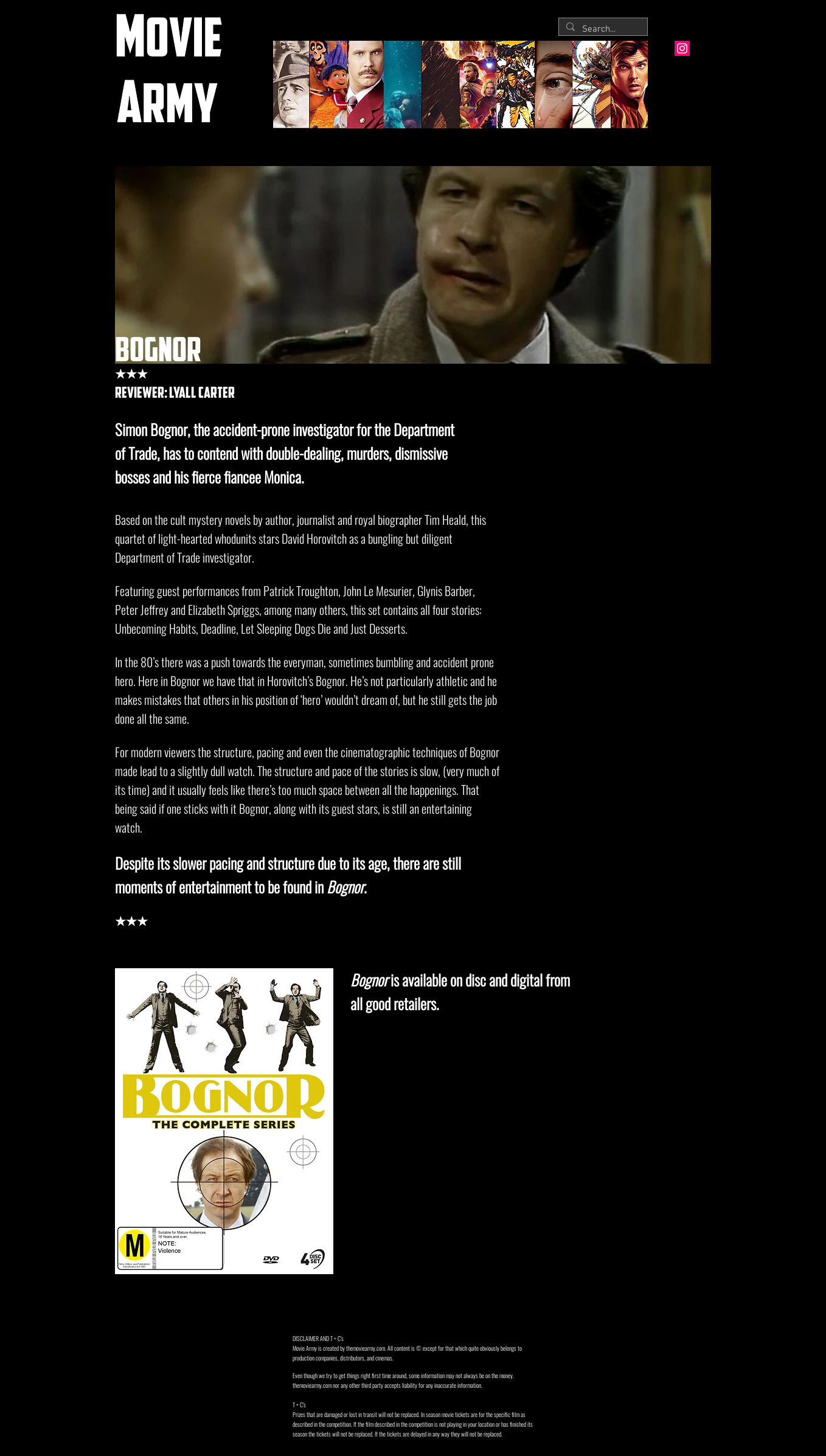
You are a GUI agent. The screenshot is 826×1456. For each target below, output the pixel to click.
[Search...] (602, 29)
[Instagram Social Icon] (682, 48)
